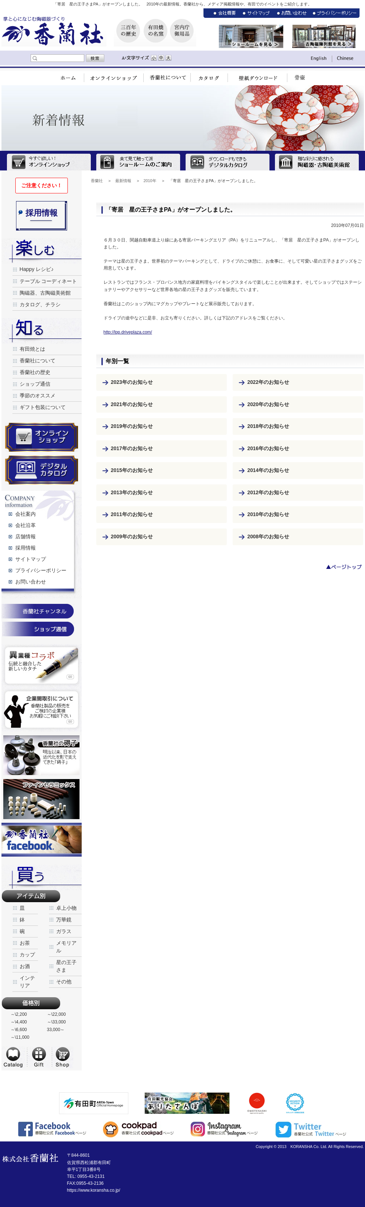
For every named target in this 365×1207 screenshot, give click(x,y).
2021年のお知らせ (132, 404)
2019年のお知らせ (132, 426)
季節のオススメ (37, 395)
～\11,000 (20, 1037)
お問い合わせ (30, 582)
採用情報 (25, 548)
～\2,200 (19, 1014)
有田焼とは (32, 349)
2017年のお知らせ (132, 448)
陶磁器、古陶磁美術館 (45, 293)
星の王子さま (66, 966)
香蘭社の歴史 (35, 372)
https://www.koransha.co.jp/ (93, 1190)
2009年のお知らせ (132, 536)
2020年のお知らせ (268, 404)
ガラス (63, 931)
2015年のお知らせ (132, 470)
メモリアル (66, 947)
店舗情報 (25, 536)
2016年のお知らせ (268, 448)
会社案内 (25, 514)
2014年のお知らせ (268, 470)
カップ (27, 955)
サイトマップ (30, 559)
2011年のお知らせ (132, 514)
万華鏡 (63, 920)
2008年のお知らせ (268, 536)
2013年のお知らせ (132, 492)
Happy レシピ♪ (37, 269)
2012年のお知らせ (268, 492)
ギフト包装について (43, 407)
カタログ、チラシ (40, 304)
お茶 (25, 943)
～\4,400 (19, 1022)
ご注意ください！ (41, 185)
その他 (63, 981)
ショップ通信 (35, 384)
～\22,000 (56, 1014)
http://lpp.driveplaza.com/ (128, 332)
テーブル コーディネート (48, 281)
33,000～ (56, 1029)
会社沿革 (25, 525)
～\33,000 (56, 1022)
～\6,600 (19, 1029)
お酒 (25, 966)
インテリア (27, 981)
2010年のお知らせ (268, 514)
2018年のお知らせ (268, 426)
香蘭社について (37, 360)
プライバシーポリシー (40, 570)
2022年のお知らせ (268, 382)
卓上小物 (66, 908)
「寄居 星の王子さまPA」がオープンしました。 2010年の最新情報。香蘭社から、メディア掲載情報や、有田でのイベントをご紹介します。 (182, 4)
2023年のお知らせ (132, 382)
